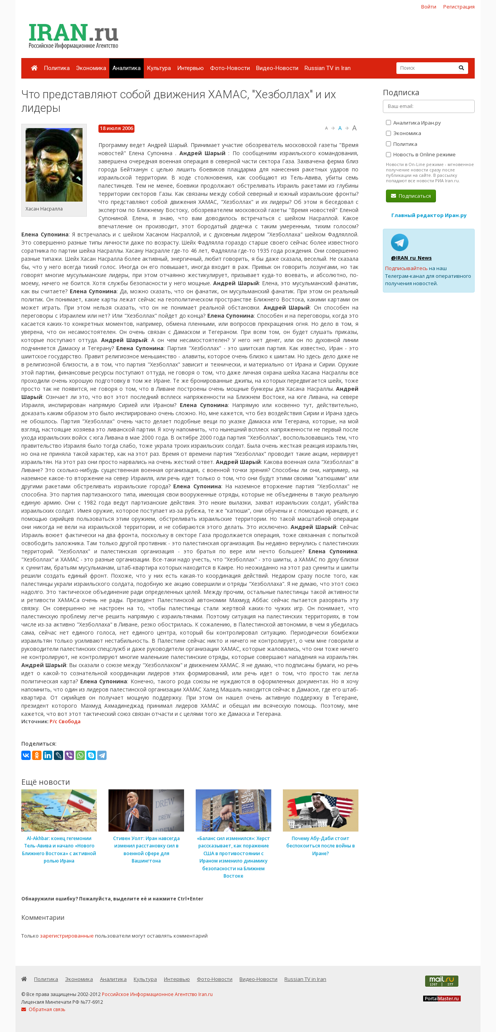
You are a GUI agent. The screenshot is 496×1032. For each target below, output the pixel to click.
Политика (57, 68)
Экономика (91, 68)
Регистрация (459, 6)
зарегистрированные (67, 935)
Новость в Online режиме (421, 154)
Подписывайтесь (406, 268)
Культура (159, 68)
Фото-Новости (230, 68)
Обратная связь (43, 1009)
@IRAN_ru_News (411, 257)
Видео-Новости (277, 68)
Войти (428, 6)
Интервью (190, 68)
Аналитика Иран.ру (413, 122)
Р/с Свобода (65, 721)
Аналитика (126, 68)
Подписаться (411, 195)
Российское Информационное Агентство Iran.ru (157, 994)
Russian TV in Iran (328, 68)
